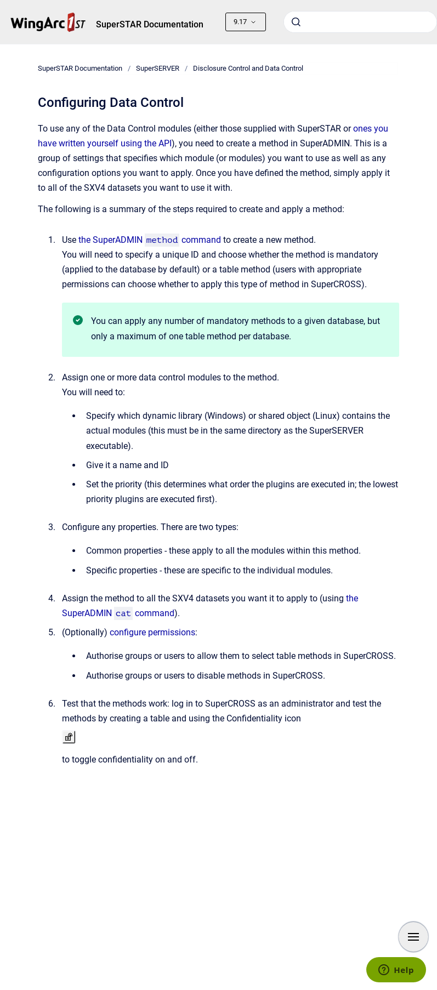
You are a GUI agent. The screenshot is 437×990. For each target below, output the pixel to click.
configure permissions (152, 632)
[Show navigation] (413, 937)
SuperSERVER (157, 68)
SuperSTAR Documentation (149, 24)
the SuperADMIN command (150, 240)
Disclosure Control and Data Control (248, 68)
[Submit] (296, 22)
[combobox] (360, 22)
